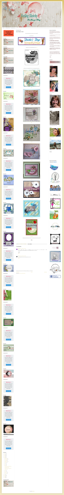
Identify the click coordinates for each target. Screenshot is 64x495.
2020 (5, 453)
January (6, 473)
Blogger (33, 491)
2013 (4, 476)
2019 (4, 454)
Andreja (32, 105)
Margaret (31, 236)
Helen (31, 160)
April (5, 470)
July (5, 463)
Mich (36, 47)
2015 (4, 474)
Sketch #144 (6, 469)
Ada (31, 87)
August (6, 462)
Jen (31, 179)
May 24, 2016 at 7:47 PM (23, 248)
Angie (19, 248)
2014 (5, 475)
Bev (31, 122)
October (6, 460)
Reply (19, 253)
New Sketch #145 (7, 467)
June (5, 464)
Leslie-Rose (31, 198)
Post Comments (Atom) (22, 273)
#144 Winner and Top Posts (8, 466)
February (6, 472)
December (6, 458)
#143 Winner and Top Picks (8, 468)
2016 (4, 457)
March (5, 471)
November (6, 459)
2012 (4, 477)
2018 (5, 455)
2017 (4, 456)
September (6, 461)
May (5, 465)
